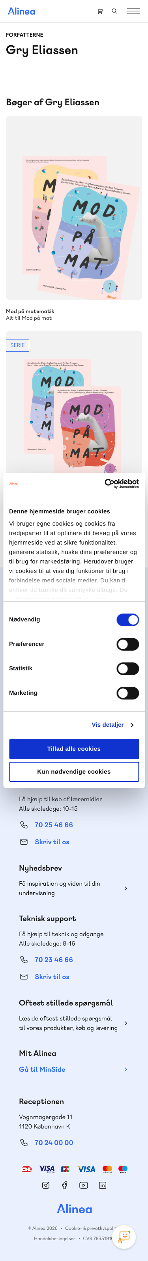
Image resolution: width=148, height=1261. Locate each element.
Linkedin (102, 1185)
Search (114, 11)
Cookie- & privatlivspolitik (92, 1228)
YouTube (83, 1185)
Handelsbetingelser (54, 1238)
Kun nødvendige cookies (74, 772)
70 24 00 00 (54, 1142)
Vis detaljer (108, 725)
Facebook (64, 1185)
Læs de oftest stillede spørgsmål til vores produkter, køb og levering (68, 1023)
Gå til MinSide (42, 1069)
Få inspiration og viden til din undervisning (59, 888)
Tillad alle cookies (74, 749)
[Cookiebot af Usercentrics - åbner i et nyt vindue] (105, 484)
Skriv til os (52, 842)
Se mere (74, 434)
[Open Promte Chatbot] (124, 1237)
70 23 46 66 (54, 959)
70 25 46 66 (54, 825)
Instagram (46, 1185)
